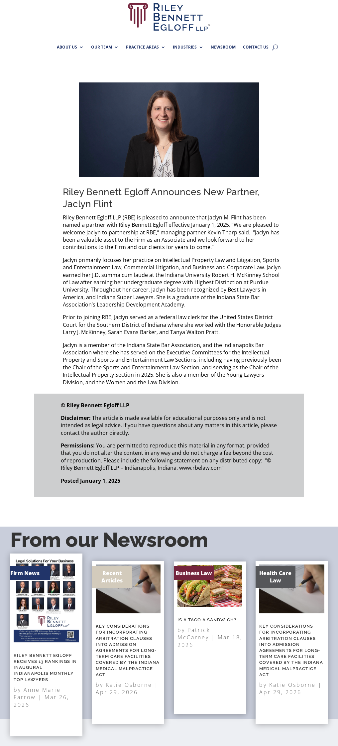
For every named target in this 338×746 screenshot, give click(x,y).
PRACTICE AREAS (142, 47)
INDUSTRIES (185, 47)
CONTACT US (256, 47)
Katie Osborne (128, 667)
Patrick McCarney (200, 635)
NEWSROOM (223, 47)
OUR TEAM (101, 47)
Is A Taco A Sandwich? (208, 627)
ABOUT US (67, 47)
